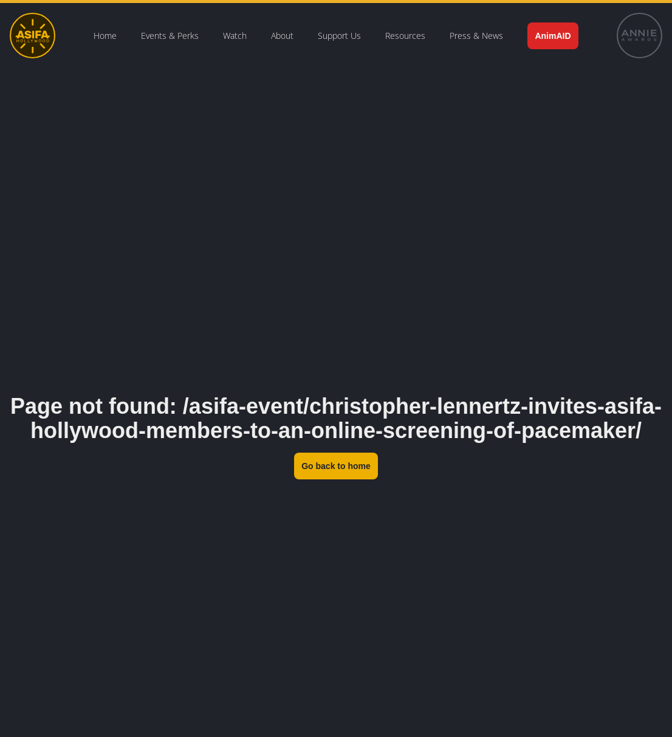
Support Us (339, 35)
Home (105, 35)
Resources (405, 35)
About (282, 35)
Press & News (476, 35)
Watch (235, 35)
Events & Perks (170, 35)
